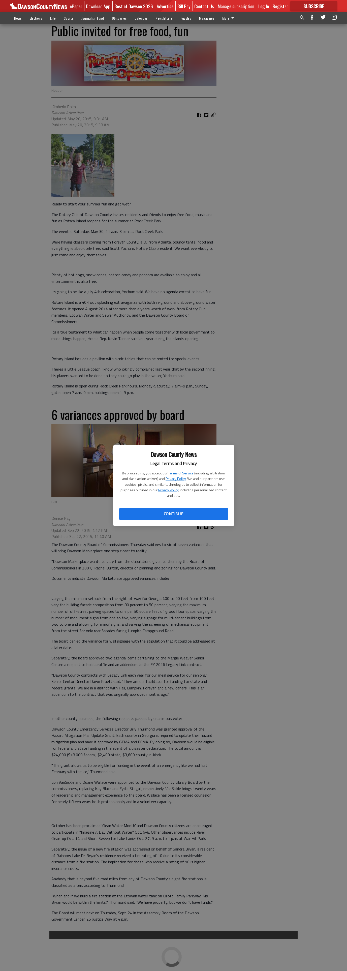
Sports (68, 18)
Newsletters (163, 18)
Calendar (141, 18)
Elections (35, 18)
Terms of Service (181, 473)
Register (280, 6)
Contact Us (204, 6)
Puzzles (185, 18)
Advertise (165, 6)
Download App (98, 6)
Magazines (206, 18)
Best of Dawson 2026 (133, 6)
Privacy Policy (176, 478)
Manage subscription (236, 6)
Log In (263, 6)
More (229, 18)
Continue (173, 514)
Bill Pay (184, 6)
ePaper (76, 6)
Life (53, 18)
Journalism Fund (92, 18)
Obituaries (119, 18)
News (17, 18)
